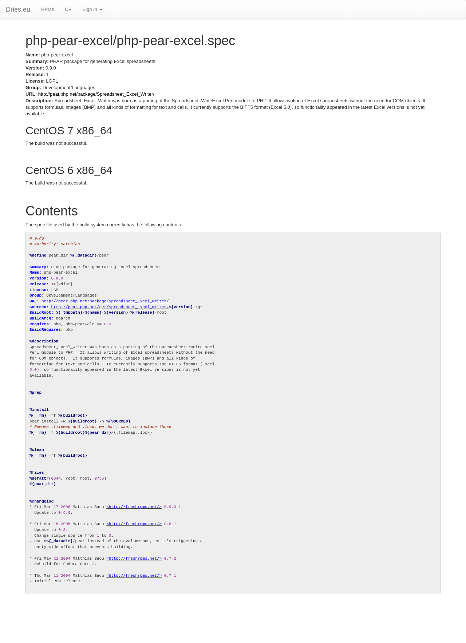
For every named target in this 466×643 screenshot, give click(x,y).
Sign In (92, 9)
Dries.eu (18, 9)
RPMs (47, 9)
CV (68, 9)
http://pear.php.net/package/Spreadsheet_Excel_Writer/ (96, 94)
